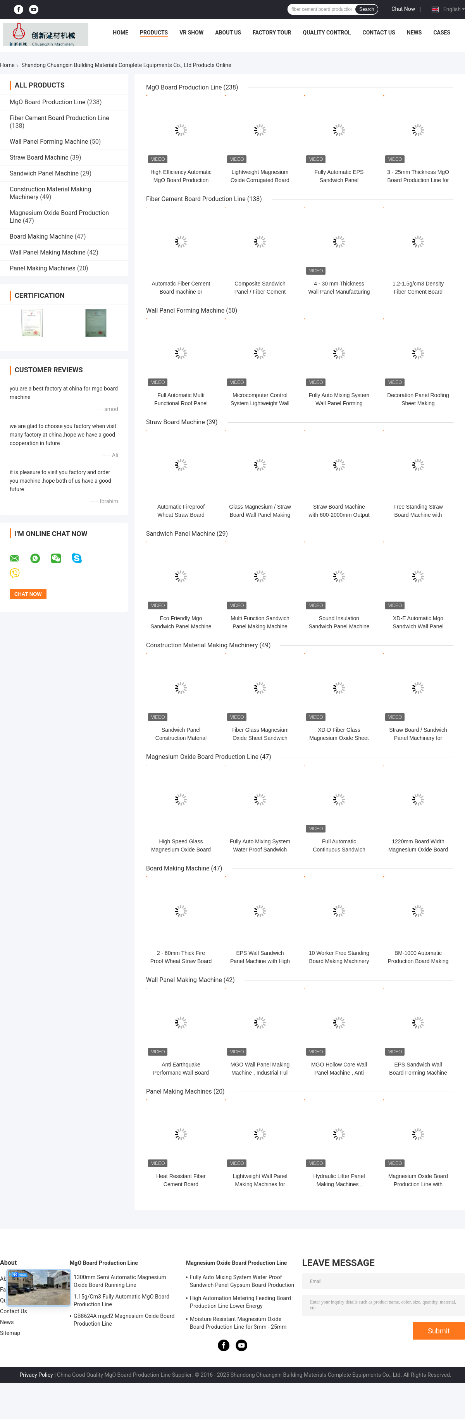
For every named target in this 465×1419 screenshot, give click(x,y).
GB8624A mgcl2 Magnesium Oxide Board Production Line (124, 1320)
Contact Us (378, 32)
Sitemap (10, 1333)
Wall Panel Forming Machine (49, 141)
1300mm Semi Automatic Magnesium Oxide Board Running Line (120, 1281)
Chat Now (403, 9)
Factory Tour (272, 32)
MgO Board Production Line (48, 102)
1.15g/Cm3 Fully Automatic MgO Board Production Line (121, 1300)
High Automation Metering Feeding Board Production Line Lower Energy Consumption (240, 1303)
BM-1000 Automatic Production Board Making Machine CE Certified (418, 961)
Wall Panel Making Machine (48, 252)
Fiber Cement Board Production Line (59, 118)
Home (120, 32)
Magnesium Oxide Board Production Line (202, 756)
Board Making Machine (41, 236)
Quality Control (327, 32)
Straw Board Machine (39, 157)
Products (154, 32)
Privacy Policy (36, 1375)
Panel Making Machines (43, 268)
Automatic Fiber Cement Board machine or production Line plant (181, 291)
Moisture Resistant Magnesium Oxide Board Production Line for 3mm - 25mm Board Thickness (238, 1324)
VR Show (191, 32)
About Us (228, 32)
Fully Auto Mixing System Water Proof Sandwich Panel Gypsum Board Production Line (242, 1282)
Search (366, 9)
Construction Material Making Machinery (202, 645)
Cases (441, 32)
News (414, 32)
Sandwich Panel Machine (44, 173)
